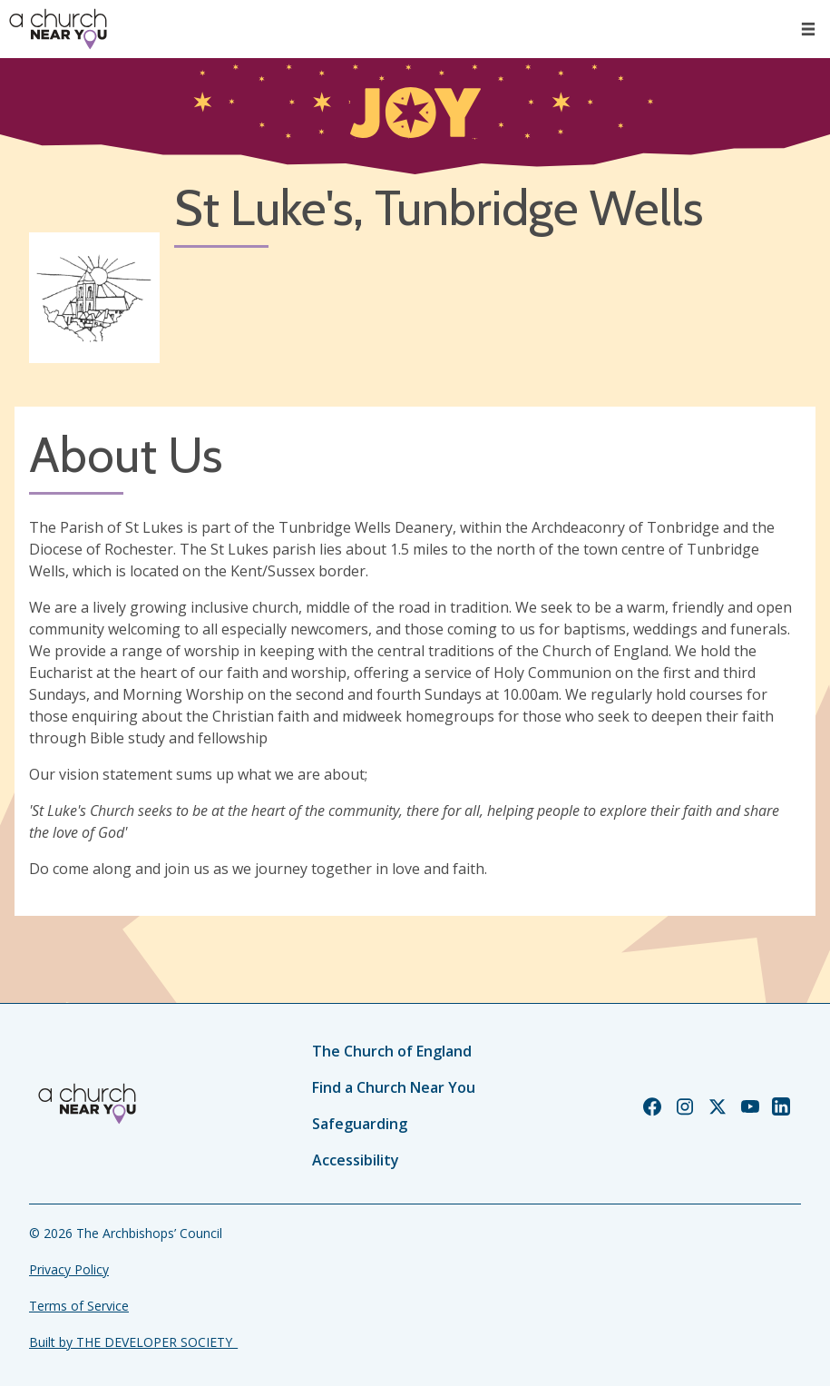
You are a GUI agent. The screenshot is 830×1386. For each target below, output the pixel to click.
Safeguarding (359, 1124)
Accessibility (355, 1160)
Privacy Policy (69, 1269)
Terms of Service (79, 1305)
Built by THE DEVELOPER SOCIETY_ (133, 1342)
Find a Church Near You (393, 1087)
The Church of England (392, 1051)
